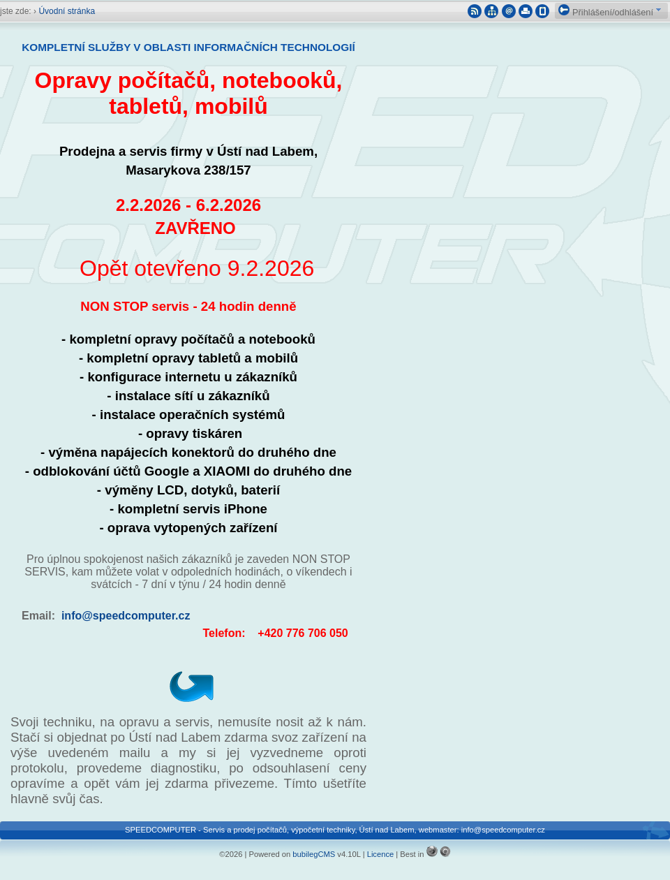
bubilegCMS (313, 854)
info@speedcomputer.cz (126, 616)
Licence (380, 854)
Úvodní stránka (66, 11)
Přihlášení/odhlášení (605, 12)
